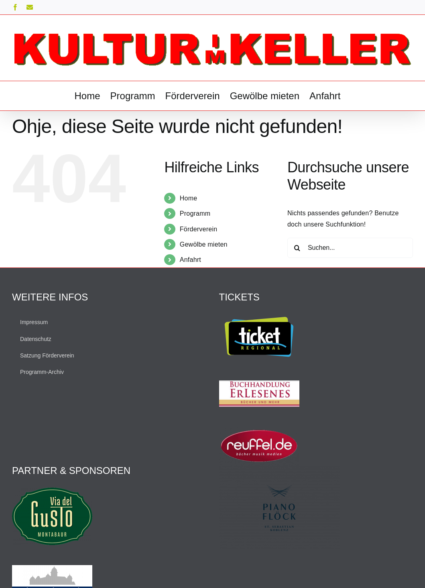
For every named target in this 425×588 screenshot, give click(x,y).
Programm (195, 213)
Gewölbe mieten (204, 244)
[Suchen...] (350, 248)
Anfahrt (190, 259)
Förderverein (199, 229)
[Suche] (297, 248)
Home (188, 198)
